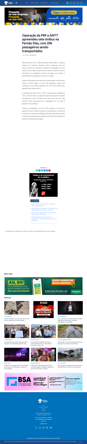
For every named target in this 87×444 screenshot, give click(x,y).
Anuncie (43, 408)
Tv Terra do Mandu (34, 2)
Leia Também (34, 200)
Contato (43, 410)
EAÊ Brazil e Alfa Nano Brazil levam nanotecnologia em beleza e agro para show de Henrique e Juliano (42, 367)
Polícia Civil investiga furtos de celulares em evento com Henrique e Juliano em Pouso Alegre (16, 367)
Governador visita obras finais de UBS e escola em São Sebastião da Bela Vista (16, 342)
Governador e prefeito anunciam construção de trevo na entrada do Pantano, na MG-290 (41, 343)
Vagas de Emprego (53, 2)
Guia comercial (44, 2)
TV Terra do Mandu (43, 407)
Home (26, 2)
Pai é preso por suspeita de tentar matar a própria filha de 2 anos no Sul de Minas (70, 366)
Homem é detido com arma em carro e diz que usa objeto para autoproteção (16, 319)
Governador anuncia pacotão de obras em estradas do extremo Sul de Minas (70, 342)
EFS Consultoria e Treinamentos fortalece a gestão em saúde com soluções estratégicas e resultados (70, 320)
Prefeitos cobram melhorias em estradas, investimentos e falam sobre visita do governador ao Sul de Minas (44, 218)
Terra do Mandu (26, 55)
